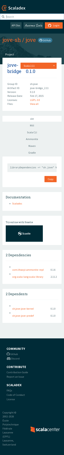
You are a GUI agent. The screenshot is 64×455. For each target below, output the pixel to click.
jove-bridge (14, 68)
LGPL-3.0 (35, 100)
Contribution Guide (17, 372)
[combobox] (39, 66)
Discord (13, 358)
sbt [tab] (32, 118)
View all (34, 103)
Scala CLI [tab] (32, 132)
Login (53, 25)
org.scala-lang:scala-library (27, 276)
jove (31, 39)
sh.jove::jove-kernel (23, 308)
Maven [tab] (32, 146)
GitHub (45, 40)
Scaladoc (17, 203)
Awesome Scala (33, 25)
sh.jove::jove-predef (23, 315)
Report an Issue (15, 376)
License (11, 399)
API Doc (16, 25)
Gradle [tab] (32, 152)
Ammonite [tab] (32, 139)
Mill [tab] (32, 125)
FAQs (9, 390)
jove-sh (11, 39)
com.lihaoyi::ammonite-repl (28, 269)
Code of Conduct (16, 394)
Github (12, 354)
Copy (50, 179)
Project (9, 54)
